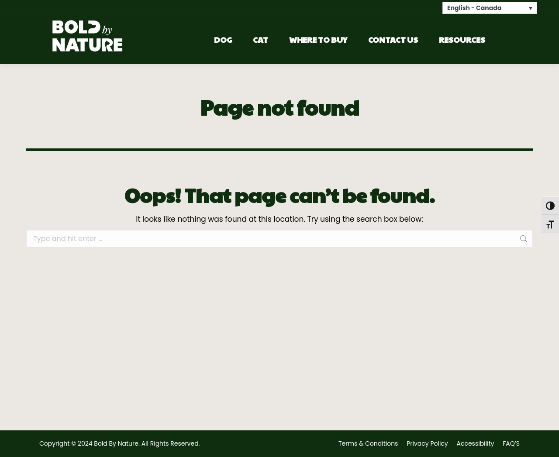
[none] (489, 8)
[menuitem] (489, 8)
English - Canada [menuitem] (474, 8)
